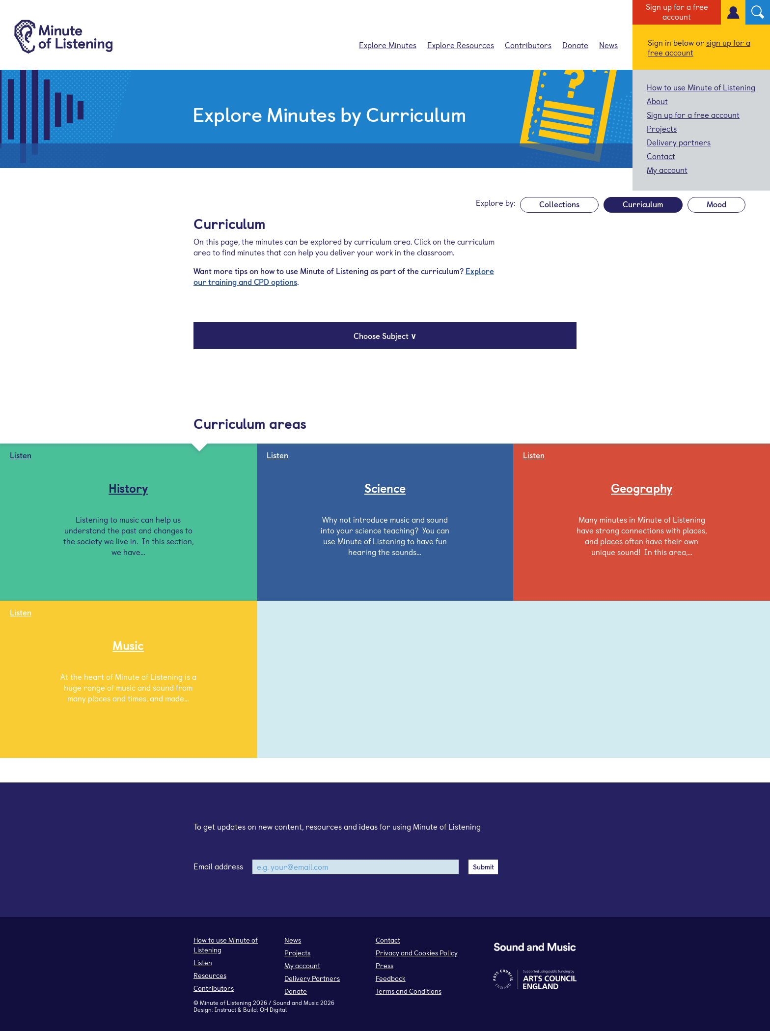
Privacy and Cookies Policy (417, 952)
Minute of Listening (225, 1002)
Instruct (225, 1009)
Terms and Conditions (408, 991)
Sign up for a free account (677, 11)
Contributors (528, 45)
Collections (559, 204)
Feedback (391, 978)
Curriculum (643, 204)
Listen (202, 962)
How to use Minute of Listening (701, 87)
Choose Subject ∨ (385, 335)
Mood (716, 204)
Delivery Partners (312, 978)
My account (667, 169)
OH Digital (273, 1009)
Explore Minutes (387, 45)
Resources (209, 975)
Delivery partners (679, 142)
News (608, 45)
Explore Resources (460, 45)
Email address (218, 866)
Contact (661, 156)
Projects (662, 128)
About (657, 101)
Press (384, 965)
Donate (575, 45)
